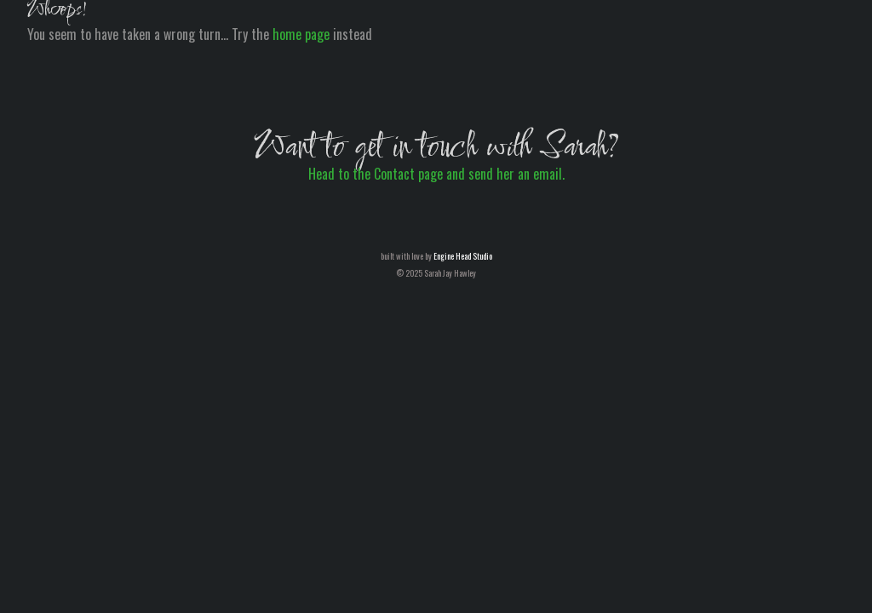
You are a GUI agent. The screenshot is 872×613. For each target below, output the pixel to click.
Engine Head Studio (462, 256)
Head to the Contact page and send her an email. (436, 173)
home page (301, 34)
